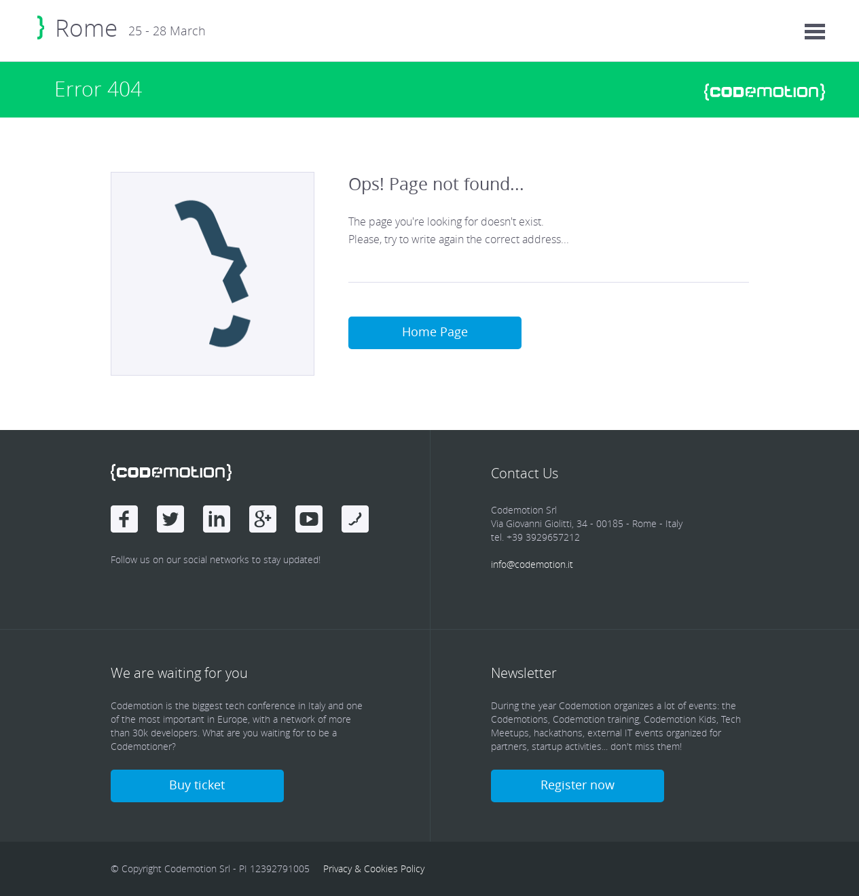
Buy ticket (197, 784)
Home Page (435, 331)
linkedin (216, 519)
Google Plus (262, 519)
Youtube (309, 519)
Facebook (124, 519)
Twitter (170, 519)
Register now (578, 784)
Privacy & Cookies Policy (373, 868)
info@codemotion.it (532, 564)
